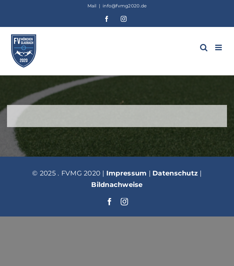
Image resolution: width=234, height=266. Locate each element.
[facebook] (109, 220)
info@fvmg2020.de (125, 5)
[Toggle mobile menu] (219, 47)
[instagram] (124, 220)
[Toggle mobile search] (203, 47)
